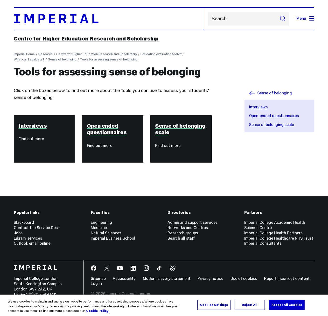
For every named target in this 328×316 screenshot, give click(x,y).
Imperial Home (24, 54)
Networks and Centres (187, 227)
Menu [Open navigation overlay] (305, 18)
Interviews (258, 107)
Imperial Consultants (262, 243)
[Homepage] (108, 18)
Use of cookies (243, 278)
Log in (96, 283)
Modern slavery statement (166, 278)
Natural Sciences (106, 233)
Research (45, 54)
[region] (164, 305)
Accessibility (124, 278)
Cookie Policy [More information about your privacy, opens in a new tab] (97, 311)
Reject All (249, 305)
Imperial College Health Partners (273, 233)
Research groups (182, 233)
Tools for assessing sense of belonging (109, 59)
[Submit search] (282, 19)
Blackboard (24, 222)
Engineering (101, 222)
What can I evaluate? (29, 59)
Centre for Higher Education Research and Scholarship (86, 38)
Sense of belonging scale (271, 124)
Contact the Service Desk (37, 227)
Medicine (99, 227)
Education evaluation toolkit (160, 54)
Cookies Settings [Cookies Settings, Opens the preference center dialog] (214, 305)
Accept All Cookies (287, 305)
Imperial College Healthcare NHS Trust (278, 238)
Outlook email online (32, 243)
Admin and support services (192, 222)
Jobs (18, 233)
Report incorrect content (287, 278)
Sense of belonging (62, 59)
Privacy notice (210, 278)
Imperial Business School (113, 238)
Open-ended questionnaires (274, 115)
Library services (28, 238)
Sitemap (98, 278)
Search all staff (181, 238)
